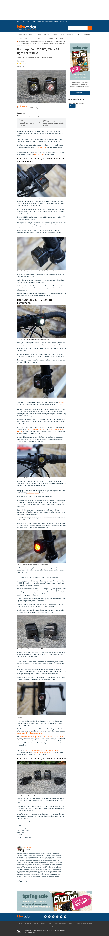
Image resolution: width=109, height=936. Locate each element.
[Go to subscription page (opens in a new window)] (80, 80)
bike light (62, 402)
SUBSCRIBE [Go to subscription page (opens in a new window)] (80, 93)
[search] (90, 28)
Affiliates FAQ (28, 45)
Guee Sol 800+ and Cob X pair (53, 737)
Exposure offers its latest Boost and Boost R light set (42, 750)
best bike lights (39, 154)
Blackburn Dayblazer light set (29, 737)
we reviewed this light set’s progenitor (29, 733)
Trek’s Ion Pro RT (40, 147)
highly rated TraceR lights (43, 752)
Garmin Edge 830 (33, 493)
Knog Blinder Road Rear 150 (37, 429)
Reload (72, 106)
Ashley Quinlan (27, 847)
